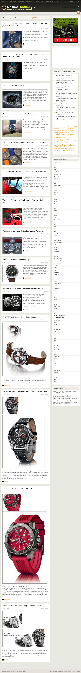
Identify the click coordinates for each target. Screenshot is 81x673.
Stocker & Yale (57, 349)
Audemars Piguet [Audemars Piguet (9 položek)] (58, 127)
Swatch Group (57, 356)
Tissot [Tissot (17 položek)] (62, 148)
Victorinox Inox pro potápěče (13, 85)
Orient (55, 301)
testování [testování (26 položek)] (57, 149)
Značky (39, 13)
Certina (55, 199)
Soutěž (47, 1)
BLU (55, 183)
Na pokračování (19, 13)
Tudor (55, 365)
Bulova (55, 190)
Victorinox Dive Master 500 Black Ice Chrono (19, 488)
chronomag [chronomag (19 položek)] (62, 130)
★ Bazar (49, 13)
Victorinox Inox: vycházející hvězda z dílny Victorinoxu (23, 231)
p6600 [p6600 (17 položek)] (67, 139)
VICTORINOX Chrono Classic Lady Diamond (19, 317)
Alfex (55, 167)
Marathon (56, 279)
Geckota (55, 238)
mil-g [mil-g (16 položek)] (55, 139)
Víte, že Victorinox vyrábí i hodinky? (16, 260)
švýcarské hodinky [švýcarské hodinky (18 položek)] (64, 152)
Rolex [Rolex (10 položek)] (60, 145)
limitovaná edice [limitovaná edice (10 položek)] (58, 136)
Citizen (55, 210)
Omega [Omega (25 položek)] (60, 139)
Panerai (55, 304)
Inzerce (42, 1)
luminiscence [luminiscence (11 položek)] (62, 137)
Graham (55, 244)
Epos (55, 224)
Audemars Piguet (57, 174)
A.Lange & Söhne (58, 162)
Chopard (56, 203)
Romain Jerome (57, 329)
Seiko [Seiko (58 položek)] (64, 145)
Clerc (55, 213)
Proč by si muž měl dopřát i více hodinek (65, 112)
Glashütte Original (58, 242)
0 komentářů (45, 28)
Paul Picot (56, 308)
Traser (55, 363)
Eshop (7, 1)
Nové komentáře (67, 71)
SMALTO (56, 345)
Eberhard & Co (57, 219)
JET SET (56, 265)
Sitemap (78, 671)
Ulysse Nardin (57, 370)
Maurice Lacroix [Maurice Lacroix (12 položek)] (70, 137)
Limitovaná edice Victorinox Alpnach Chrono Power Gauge (24, 392)
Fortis (55, 231)
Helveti (16, 671)
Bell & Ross (56, 176)
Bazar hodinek (13, 1)
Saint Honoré (57, 333)
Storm (55, 352)
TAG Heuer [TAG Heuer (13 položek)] (67, 147)
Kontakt (56, 1)
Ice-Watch (56, 256)
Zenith (55, 379)
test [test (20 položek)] (72, 147)
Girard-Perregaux (58, 240)
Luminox (55, 276)
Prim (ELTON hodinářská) (59, 315)
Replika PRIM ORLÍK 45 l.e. (62, 89)
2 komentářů (45, 291)
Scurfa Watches (57, 336)
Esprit (55, 226)
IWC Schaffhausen (58, 258)
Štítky (74, 71)
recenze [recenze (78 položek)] (66, 143)
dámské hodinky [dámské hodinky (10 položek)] (63, 132)
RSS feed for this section (41, 17)
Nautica (55, 295)
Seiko (55, 340)
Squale (55, 347)
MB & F (55, 286)
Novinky (3, 13)
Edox (55, 222)
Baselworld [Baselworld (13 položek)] (63, 128)
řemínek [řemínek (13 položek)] (56, 152)
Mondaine (56, 292)
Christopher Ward (58, 206)
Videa (34, 13)
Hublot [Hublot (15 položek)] (63, 134)
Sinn (55, 343)
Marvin (55, 281)
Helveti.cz (55, 391)
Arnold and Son (57, 171)
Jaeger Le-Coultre (58, 260)
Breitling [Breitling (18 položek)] (68, 128)
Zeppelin (56, 381)
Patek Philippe (57, 306)
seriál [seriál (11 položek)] (68, 145)
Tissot (55, 361)
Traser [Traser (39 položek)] (66, 149)
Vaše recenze (28, 13)
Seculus (55, 338)
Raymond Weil (57, 320)
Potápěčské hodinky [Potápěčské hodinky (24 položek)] (60, 141)
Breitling (55, 187)
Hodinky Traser (56, 395)
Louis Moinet (56, 274)
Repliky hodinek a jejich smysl (63, 86)
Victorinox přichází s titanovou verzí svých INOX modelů (24, 142)
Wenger (55, 377)
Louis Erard (56, 272)
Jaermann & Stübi (58, 263)
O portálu (37, 1)
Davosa (55, 217)
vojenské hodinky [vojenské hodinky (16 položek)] (65, 150)
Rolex (55, 327)
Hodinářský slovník (30, 1)
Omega (55, 299)
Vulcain (55, 374)
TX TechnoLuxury (58, 368)
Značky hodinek (21, 1)
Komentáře (77, 1)
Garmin (55, 235)
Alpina (55, 169)
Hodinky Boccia (56, 402)
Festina (55, 229)
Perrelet (55, 311)
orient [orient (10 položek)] (64, 139)
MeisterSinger (57, 288)
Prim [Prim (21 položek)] (69, 141)
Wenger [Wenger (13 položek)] (73, 150)
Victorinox (56, 372)
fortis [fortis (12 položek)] (72, 132)
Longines (56, 270)
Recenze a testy (11, 13)
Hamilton (56, 247)
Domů (3, 1)
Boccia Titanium (57, 185)
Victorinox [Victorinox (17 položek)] (57, 150)
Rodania (55, 324)
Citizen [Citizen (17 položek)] (56, 132)
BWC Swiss (56, 192)
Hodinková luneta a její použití (63, 103)
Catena (55, 197)
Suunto (55, 354)
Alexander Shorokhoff (58, 165)
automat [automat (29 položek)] (66, 127)
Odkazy (51, 1)
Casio (55, 194)
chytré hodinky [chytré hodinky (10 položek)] (70, 130)
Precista (55, 313)
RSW (55, 331)
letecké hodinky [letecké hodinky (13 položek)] (70, 134)
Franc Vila (56, 233)
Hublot (55, 254)
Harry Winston (57, 251)
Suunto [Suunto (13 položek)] (62, 147)
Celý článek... (28, 44)
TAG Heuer (56, 359)
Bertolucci (56, 178)
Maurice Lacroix (57, 283)
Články (71, 1)
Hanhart (55, 249)
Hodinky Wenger (56, 398)
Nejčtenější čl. (57, 71)
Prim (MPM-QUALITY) (59, 317)
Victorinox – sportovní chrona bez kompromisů (20, 114)
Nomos (55, 297)
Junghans (56, 267)
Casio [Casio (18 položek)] (73, 128)
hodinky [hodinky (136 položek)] (57, 134)
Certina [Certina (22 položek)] (56, 130)
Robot (55, 322)
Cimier (55, 208)
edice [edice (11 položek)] (68, 132)
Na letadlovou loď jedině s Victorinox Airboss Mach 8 (22, 288)
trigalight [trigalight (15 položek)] (71, 148)
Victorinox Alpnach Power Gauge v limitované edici (21, 606)
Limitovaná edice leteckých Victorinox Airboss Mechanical (24, 171)
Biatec (55, 181)
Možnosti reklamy (22, 671)
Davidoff (55, 215)
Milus (55, 290)
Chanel (55, 201)
